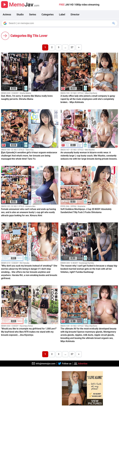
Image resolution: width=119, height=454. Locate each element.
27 (72, 47)
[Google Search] (113, 23)
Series (32, 14)
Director (75, 14)
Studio (20, 14)
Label (62, 14)
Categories (48, 14)
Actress (7, 14)
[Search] (59, 23)
